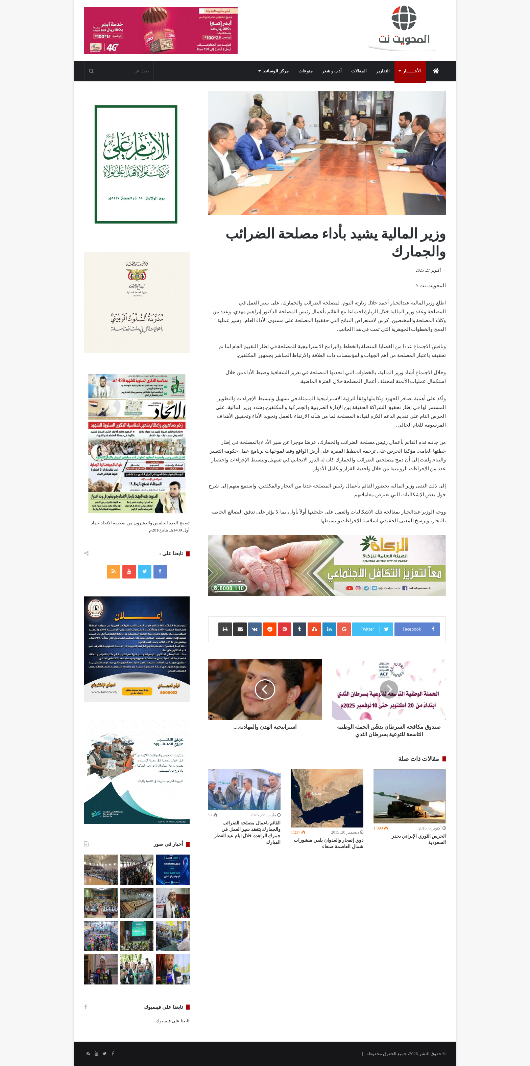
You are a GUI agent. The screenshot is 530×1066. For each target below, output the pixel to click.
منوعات (305, 70)
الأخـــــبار (412, 70)
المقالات (359, 70)
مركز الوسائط (275, 70)
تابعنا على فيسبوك (173, 1020)
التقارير (383, 70)
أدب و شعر (332, 70)
